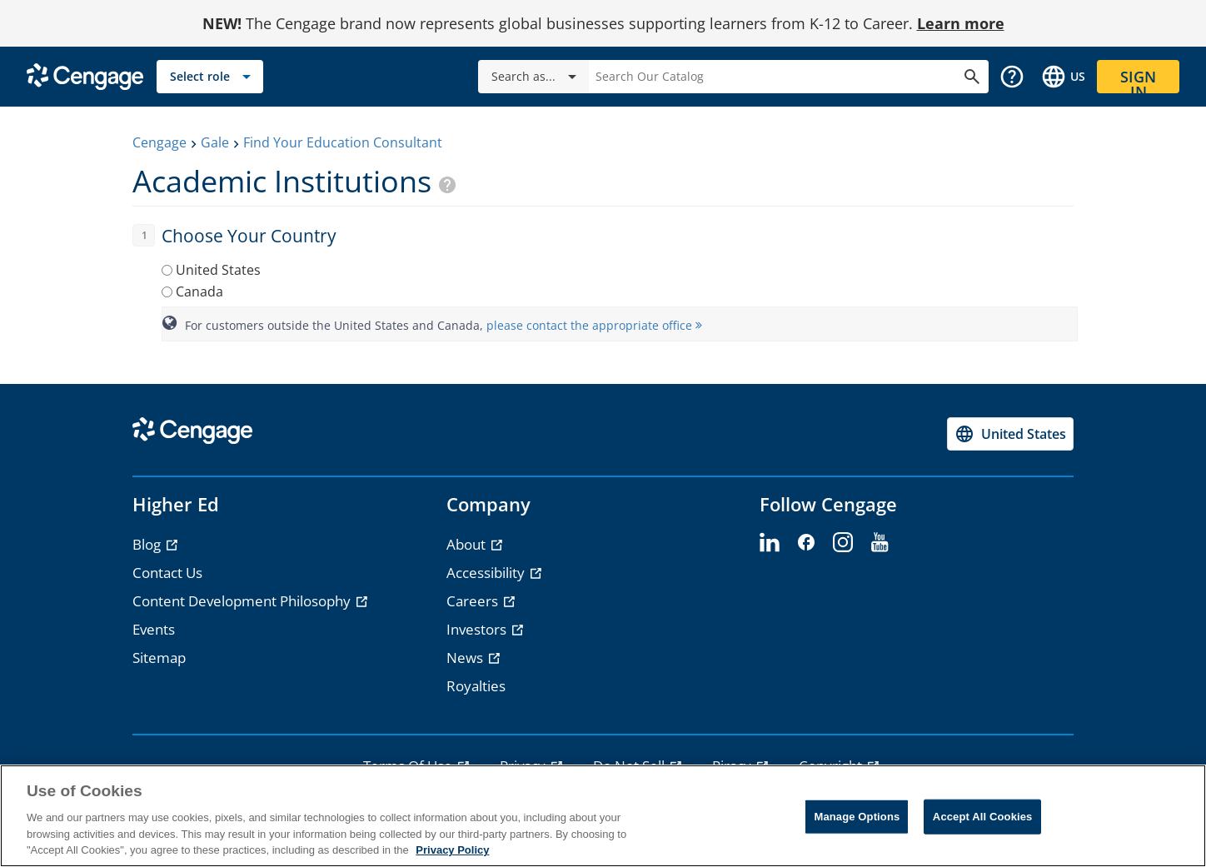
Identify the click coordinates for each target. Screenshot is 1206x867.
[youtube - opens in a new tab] (880, 543)
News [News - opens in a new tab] (466, 657)
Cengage (159, 142)
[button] (1012, 76)
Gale (215, 142)
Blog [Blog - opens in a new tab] (148, 544)
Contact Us (167, 572)
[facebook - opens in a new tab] (806, 543)
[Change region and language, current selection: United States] (1062, 76)
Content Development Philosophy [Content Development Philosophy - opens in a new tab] (243, 600)
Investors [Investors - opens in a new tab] (478, 629)
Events (153, 629)
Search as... (536, 77)
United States (218, 270)
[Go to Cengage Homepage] (85, 75)
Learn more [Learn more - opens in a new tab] (960, 23)
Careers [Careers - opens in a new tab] (473, 600)
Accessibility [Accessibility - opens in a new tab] (487, 572)
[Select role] (210, 76)
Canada (199, 291)
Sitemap (159, 657)
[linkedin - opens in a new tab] (770, 543)
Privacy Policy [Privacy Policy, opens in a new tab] (452, 850)
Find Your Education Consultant (342, 142)
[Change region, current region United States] (1010, 434)
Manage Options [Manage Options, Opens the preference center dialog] (857, 816)
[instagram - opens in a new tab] (843, 543)
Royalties (476, 685)
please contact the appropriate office (594, 325)
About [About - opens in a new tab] (467, 544)
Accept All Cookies (983, 816)
